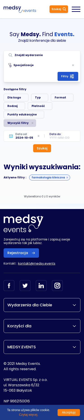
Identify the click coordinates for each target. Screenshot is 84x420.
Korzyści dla (42, 326)
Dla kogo (14, 97)
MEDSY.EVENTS (42, 347)
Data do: (55, 134)
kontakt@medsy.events (36, 263)
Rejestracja (21, 252)
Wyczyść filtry (18, 123)
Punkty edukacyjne (22, 114)
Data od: (21, 134)
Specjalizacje (21, 65)
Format (60, 97)
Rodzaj (12, 106)
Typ (38, 97)
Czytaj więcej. (28, 414)
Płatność (38, 106)
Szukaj (59, 9)
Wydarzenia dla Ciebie (42, 305)
